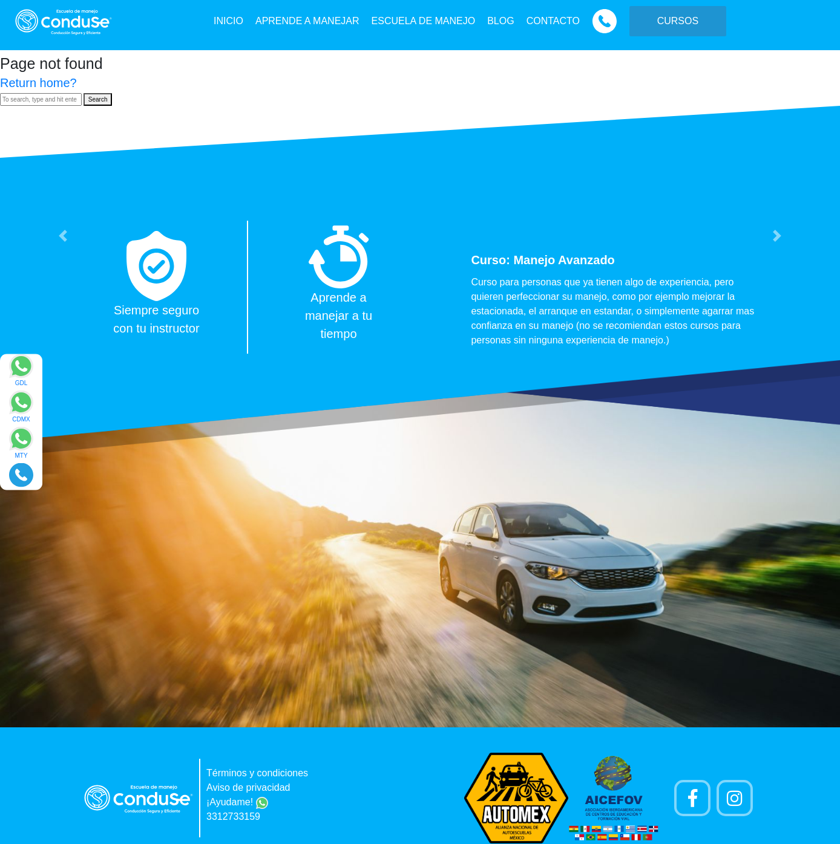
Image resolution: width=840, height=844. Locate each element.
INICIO (228, 21)
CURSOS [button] (677, 21)
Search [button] (98, 99)
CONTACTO (553, 21)
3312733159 (233, 816)
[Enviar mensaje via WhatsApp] (21, 374)
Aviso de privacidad (248, 787)
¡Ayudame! (237, 802)
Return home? (38, 82)
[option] (420, 287)
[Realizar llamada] (21, 474)
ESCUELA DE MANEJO (424, 21)
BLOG (500, 21)
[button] (63, 236)
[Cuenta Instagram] (735, 798)
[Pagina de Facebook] (692, 798)
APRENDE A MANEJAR (307, 21)
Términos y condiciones (257, 773)
